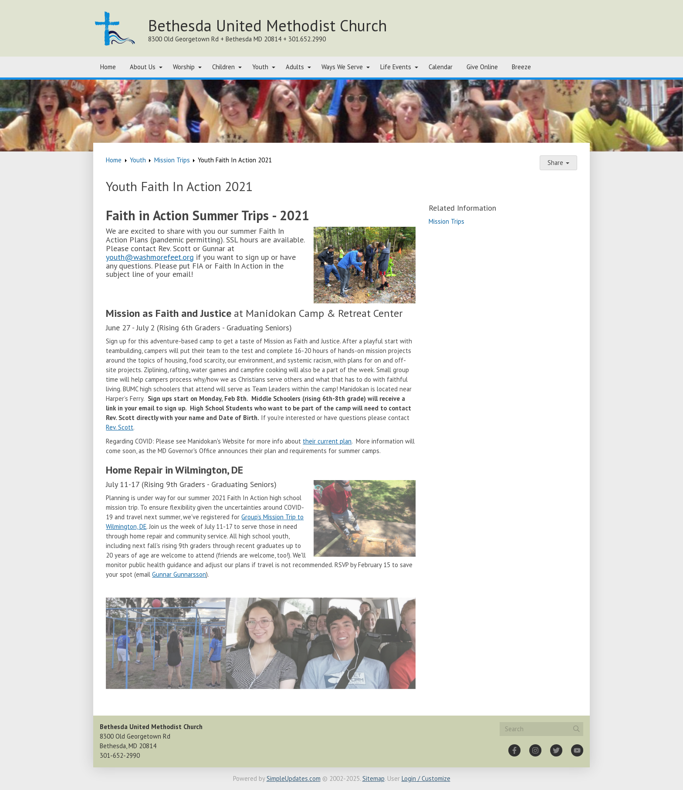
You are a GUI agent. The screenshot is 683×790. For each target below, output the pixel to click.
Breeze (521, 67)
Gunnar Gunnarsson (179, 574)
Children (223, 67)
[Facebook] (514, 750)
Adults (295, 67)
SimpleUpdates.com (294, 778)
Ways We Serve (342, 67)
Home (108, 67)
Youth (260, 67)
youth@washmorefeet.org (150, 257)
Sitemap (373, 778)
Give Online (482, 67)
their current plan (327, 441)
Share (558, 162)
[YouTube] (577, 750)
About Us (143, 67)
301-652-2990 (120, 755)
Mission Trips (172, 160)
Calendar (441, 67)
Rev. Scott (119, 427)
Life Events (395, 67)
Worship (184, 67)
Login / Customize (426, 778)
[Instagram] (535, 750)
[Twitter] (556, 750)
